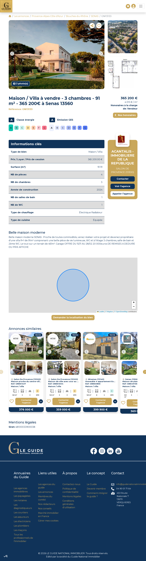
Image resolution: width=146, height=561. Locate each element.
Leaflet (100, 312)
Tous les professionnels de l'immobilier (23, 538)
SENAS (95, 16)
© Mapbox (109, 312)
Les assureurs (21, 517)
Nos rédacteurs (46, 504)
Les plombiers (21, 525)
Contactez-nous (71, 484)
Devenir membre (96, 488)
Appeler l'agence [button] (122, 193)
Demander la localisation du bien (73, 317)
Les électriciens (22, 521)
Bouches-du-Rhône (77, 16)
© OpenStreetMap (121, 312)
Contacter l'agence (26, 401)
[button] (12, 54)
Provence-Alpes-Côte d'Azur (47, 16)
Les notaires (20, 500)
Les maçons (20, 530)
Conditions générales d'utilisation (68, 504)
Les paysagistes (22, 496)
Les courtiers (21, 512)
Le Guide (92, 484)
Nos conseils (44, 508)
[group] (56, 54)
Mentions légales (71, 496)
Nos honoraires (125, 115)
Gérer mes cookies (48, 520)
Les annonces (21, 16)
